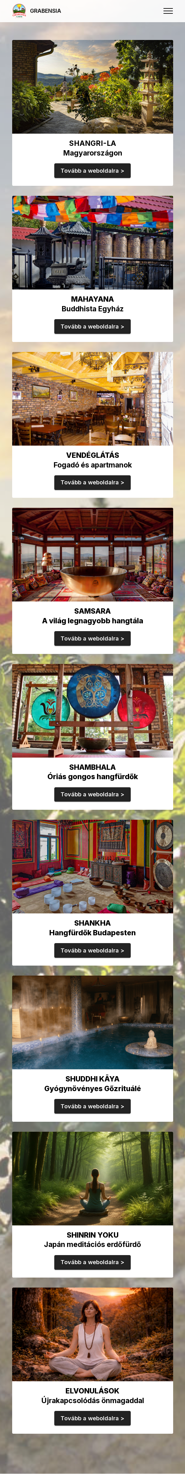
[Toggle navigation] (168, 11)
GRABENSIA (45, 10)
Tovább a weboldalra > (92, 170)
